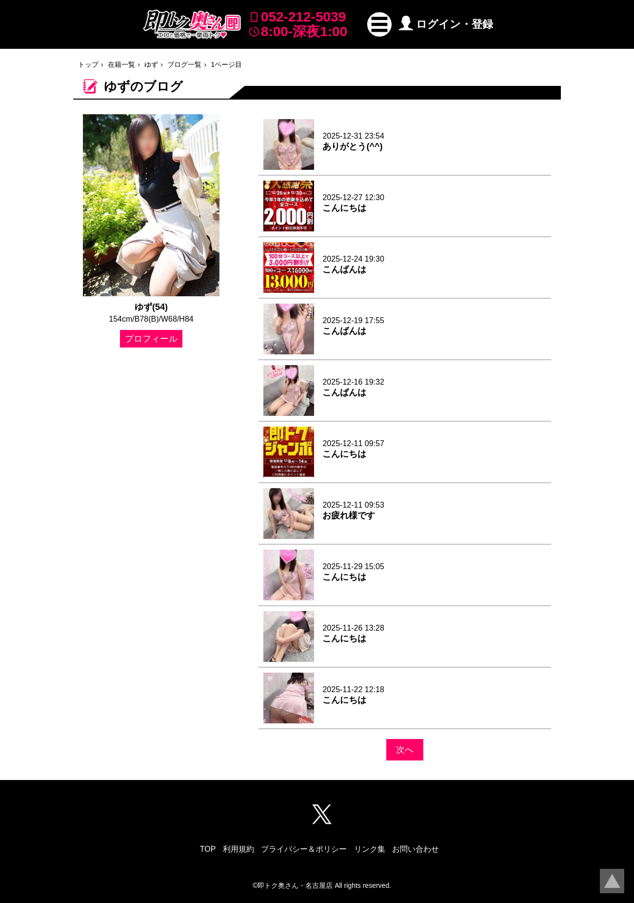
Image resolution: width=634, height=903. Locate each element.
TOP (208, 849)
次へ (405, 750)
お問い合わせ (415, 849)
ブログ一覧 (184, 64)
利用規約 (238, 849)
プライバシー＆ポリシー (304, 849)
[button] (379, 24)
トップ (88, 64)
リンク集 (369, 849)
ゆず (151, 64)
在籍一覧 (121, 64)
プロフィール (151, 339)
